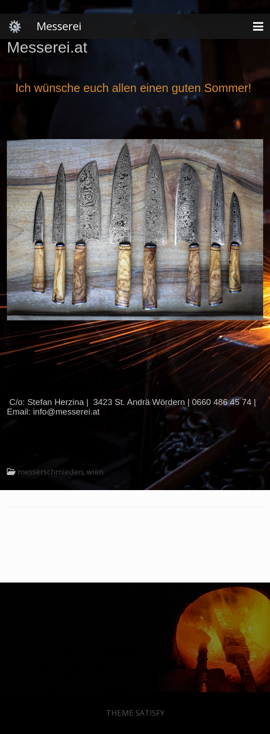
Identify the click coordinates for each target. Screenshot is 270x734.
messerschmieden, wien (60, 471)
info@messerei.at (66, 411)
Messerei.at (47, 47)
